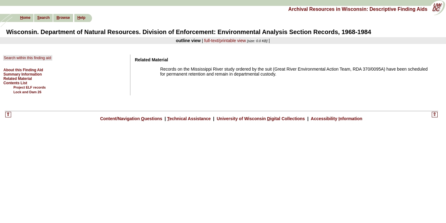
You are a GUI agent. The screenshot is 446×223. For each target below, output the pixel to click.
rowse (63, 17)
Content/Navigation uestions (132, 118)
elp (81, 17)
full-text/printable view (225, 40)
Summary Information (22, 74)
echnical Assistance (189, 118)
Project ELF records (29, 87)
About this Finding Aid (23, 70)
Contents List (15, 83)
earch (43, 17)
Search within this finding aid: (28, 58)
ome (25, 17)
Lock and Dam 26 (27, 92)
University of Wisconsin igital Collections (261, 118)
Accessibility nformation (336, 118)
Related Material (17, 79)
